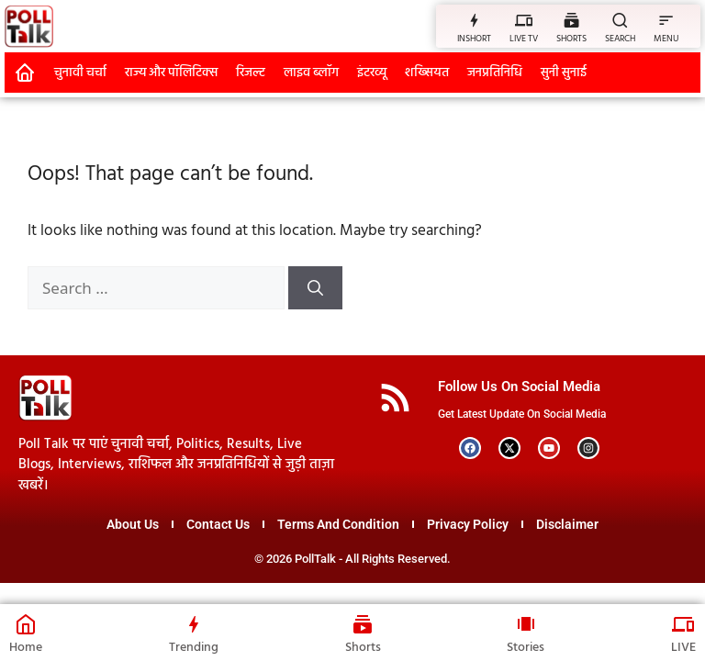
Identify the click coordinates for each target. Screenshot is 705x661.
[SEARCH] (620, 19)
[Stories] (526, 624)
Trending (193, 647)
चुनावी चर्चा (80, 73)
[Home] (26, 624)
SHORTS (571, 38)
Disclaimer (567, 524)
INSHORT (474, 38)
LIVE (683, 647)
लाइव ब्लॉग (311, 73)
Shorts (363, 647)
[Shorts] (363, 624)
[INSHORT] (474, 19)
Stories (525, 647)
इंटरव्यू (371, 73)
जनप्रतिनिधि (494, 73)
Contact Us (218, 524)
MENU (666, 38)
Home (25, 647)
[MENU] (666, 19)
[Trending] (194, 624)
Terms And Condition (338, 524)
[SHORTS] (571, 19)
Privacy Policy (468, 524)
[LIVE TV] (523, 19)
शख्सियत (427, 73)
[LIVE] (684, 624)
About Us (132, 524)
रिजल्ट (250, 73)
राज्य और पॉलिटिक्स (171, 73)
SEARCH (620, 38)
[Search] (315, 288)
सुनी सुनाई (564, 73)
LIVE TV (523, 38)
